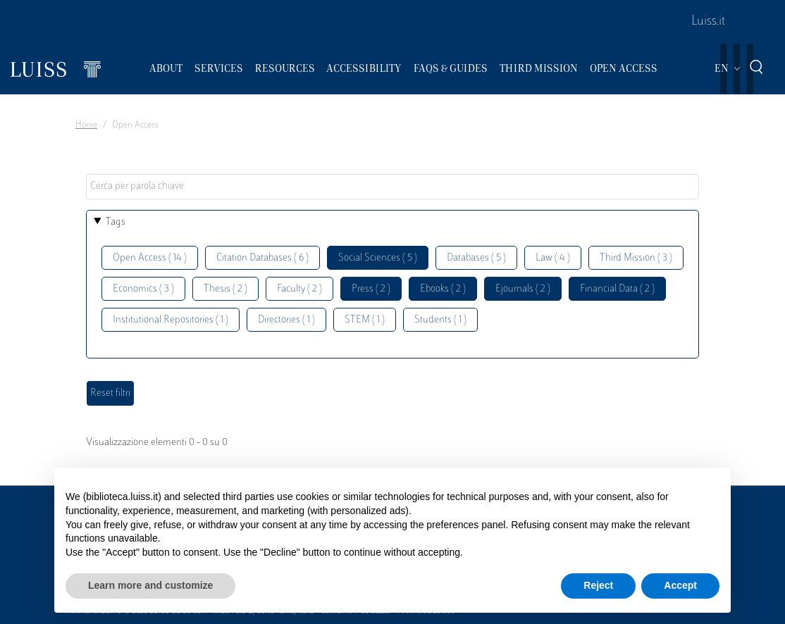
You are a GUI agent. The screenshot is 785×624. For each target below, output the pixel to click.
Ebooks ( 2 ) (443, 289)
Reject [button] (598, 585)
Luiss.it (708, 21)
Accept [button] (680, 585)
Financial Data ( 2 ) (617, 289)
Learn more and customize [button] (150, 585)
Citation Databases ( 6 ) (262, 258)
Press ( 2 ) (371, 289)
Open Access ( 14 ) (150, 258)
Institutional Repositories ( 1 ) (170, 320)
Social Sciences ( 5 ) (377, 258)
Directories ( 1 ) (286, 320)
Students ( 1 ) (440, 320)
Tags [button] (115, 222)
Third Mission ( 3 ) (636, 258)
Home (86, 125)
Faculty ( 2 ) (299, 289)
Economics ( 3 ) (143, 289)
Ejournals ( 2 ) (522, 289)
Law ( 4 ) (553, 258)
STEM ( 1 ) (365, 320)
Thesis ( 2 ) (225, 289)
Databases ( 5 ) (476, 258)
